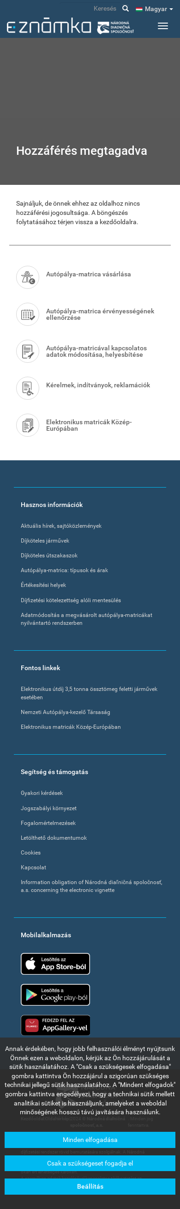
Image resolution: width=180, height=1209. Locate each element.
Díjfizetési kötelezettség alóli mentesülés (71, 600)
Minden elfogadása (90, 1144)
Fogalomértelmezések (48, 823)
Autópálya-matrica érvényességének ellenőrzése (100, 314)
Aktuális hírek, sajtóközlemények (61, 526)
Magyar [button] (159, 8)
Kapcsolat (33, 867)
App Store (55, 964)
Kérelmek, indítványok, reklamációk (98, 385)
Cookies (31, 852)
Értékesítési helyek (43, 585)
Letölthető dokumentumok (54, 838)
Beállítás (90, 1190)
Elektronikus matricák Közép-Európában (89, 425)
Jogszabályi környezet (49, 808)
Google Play (55, 995)
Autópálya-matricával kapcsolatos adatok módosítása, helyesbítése (96, 351)
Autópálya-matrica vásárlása (88, 274)
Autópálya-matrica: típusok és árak (64, 570)
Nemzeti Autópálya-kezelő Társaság (65, 712)
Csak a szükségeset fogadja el (90, 1167)
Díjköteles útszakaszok (49, 555)
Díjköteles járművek (45, 540)
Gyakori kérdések (42, 793)
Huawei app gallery (55, 1025)
